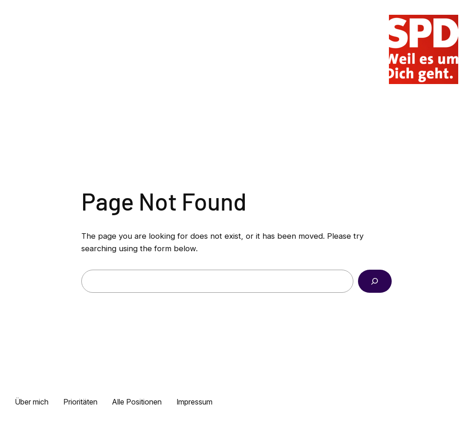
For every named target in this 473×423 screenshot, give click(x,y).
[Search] (375, 281)
